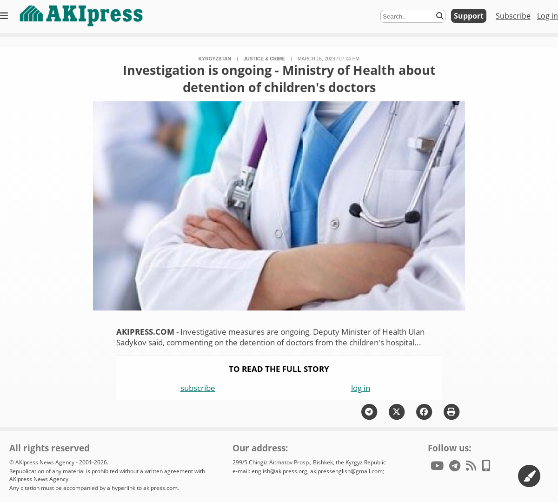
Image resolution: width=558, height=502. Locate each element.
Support (469, 16)
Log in (547, 16)
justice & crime (265, 58)
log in (360, 388)
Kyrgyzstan (215, 58)
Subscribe (513, 16)
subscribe (197, 388)
